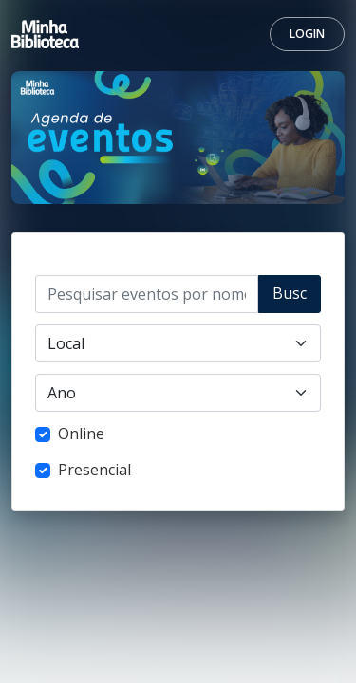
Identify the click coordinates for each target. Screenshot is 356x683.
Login (307, 34)
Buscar (289, 298)
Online (81, 433)
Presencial (94, 469)
